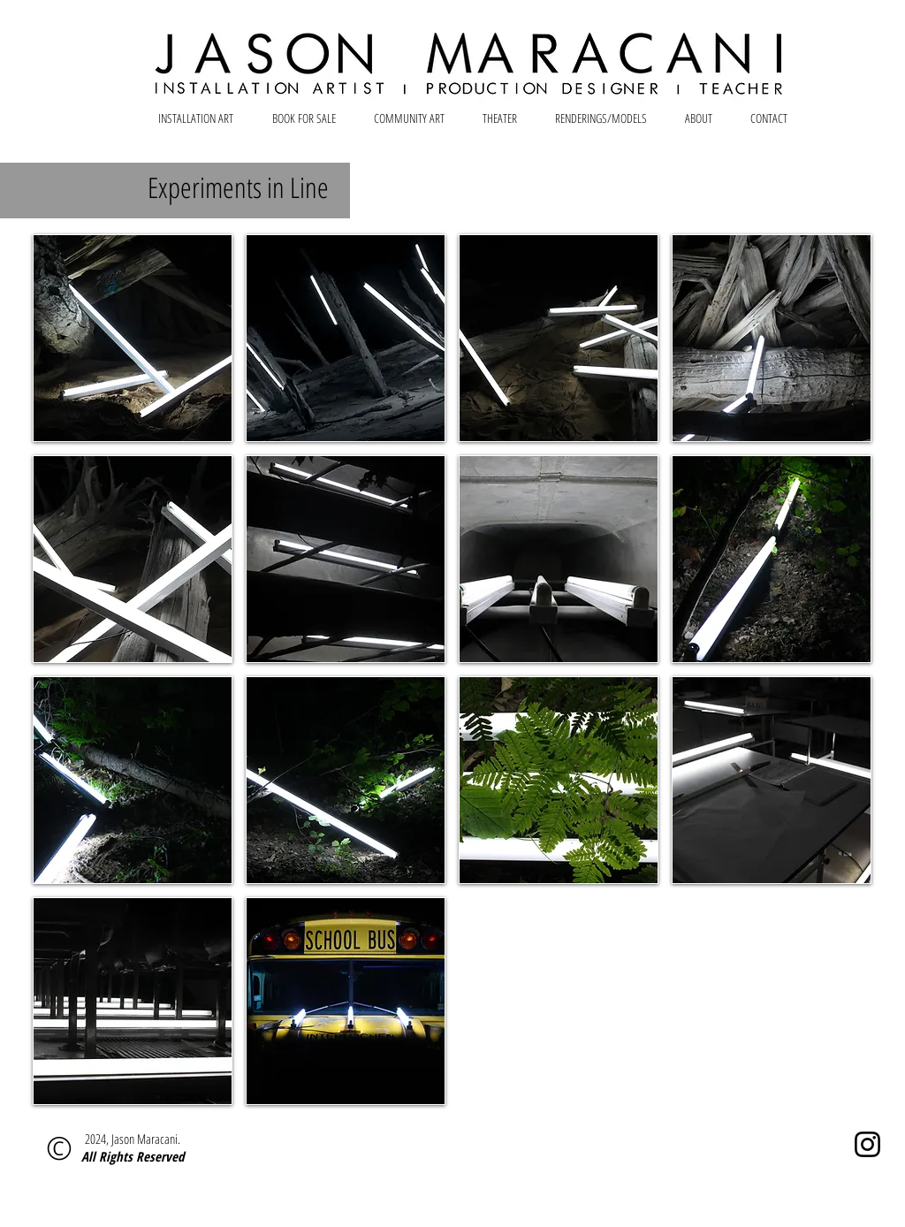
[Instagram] (867, 1144)
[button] (132, 338)
